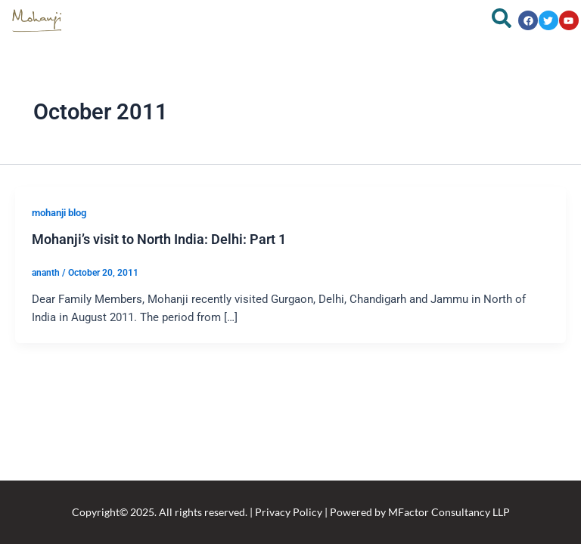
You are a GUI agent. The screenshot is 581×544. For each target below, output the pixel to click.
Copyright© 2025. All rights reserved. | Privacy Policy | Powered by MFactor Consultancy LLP (291, 511)
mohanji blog (59, 212)
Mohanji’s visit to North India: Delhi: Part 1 (159, 239)
